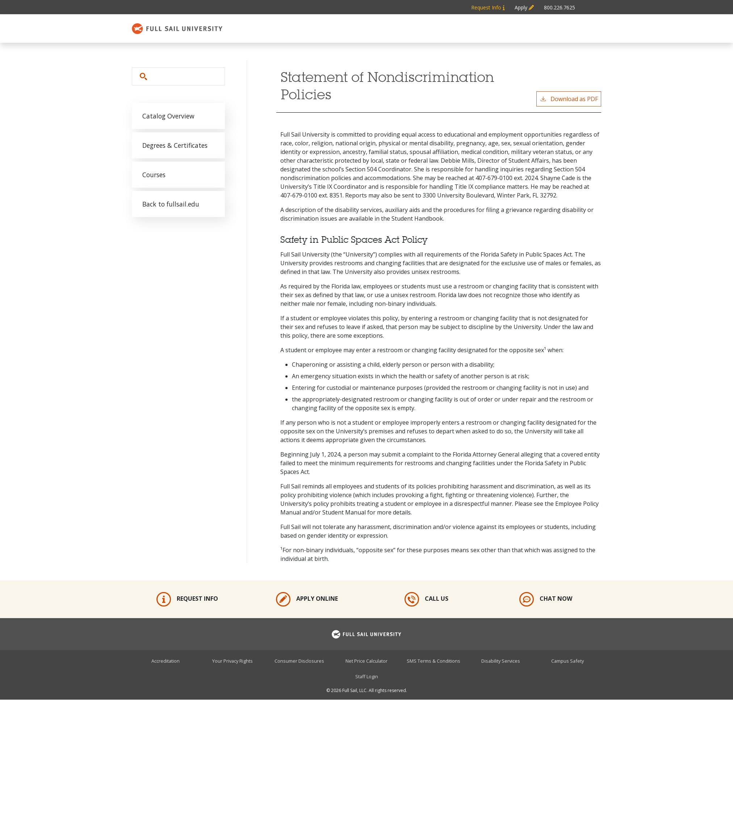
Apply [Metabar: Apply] (524, 7)
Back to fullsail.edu (170, 204)
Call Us (426, 599)
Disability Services (500, 661)
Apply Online (307, 599)
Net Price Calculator (366, 661)
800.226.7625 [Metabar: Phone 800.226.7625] (559, 7)
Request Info (187, 599)
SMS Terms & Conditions (433, 661)
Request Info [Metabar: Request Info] (487, 7)
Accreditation (165, 661)
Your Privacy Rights (232, 661)
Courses (154, 174)
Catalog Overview (168, 116)
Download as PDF (569, 99)
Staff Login (366, 676)
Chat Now (545, 599)
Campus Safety (567, 661)
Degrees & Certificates (175, 145)
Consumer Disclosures (299, 661)
